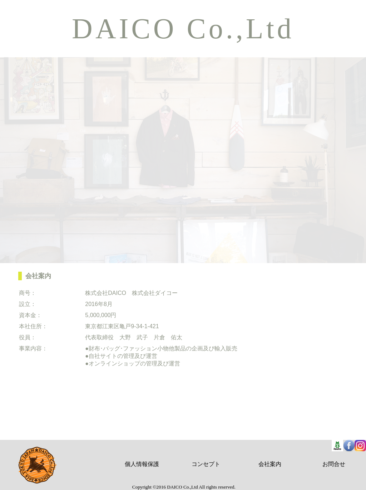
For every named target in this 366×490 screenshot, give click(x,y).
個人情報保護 (142, 464)
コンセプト (206, 464)
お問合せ (333, 464)
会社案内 (269, 464)
